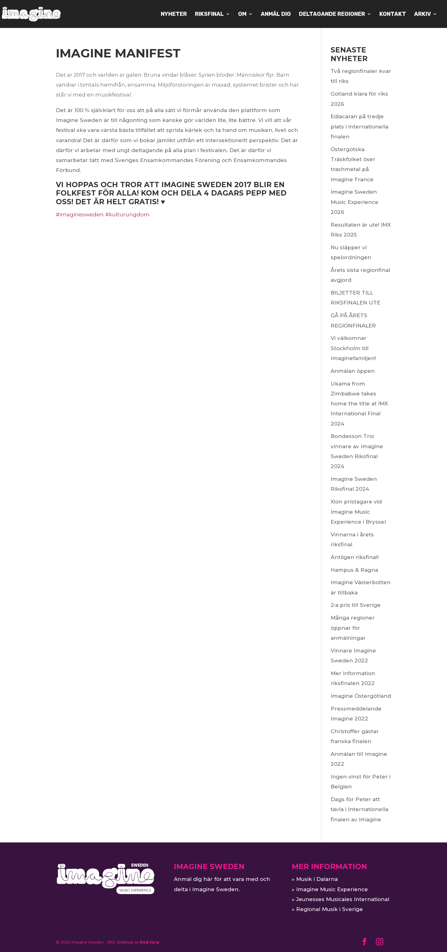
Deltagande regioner (332, 14)
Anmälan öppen (353, 371)
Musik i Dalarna (317, 879)
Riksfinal (209, 14)
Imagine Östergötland (361, 696)
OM (242, 14)
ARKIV (422, 14)
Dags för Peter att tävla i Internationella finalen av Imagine (359, 809)
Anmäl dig (276, 14)
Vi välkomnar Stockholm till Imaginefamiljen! (353, 348)
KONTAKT (392, 14)
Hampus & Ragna (354, 570)
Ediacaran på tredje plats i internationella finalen (359, 126)
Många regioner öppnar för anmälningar (353, 628)
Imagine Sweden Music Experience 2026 (354, 202)
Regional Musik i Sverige (329, 909)
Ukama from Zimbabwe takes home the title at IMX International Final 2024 (359, 404)
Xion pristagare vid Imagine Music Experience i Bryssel (358, 512)
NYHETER (174, 14)
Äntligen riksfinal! (355, 557)
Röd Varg (149, 942)
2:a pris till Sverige (356, 605)
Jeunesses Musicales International (342, 899)
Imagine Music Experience (332, 889)
